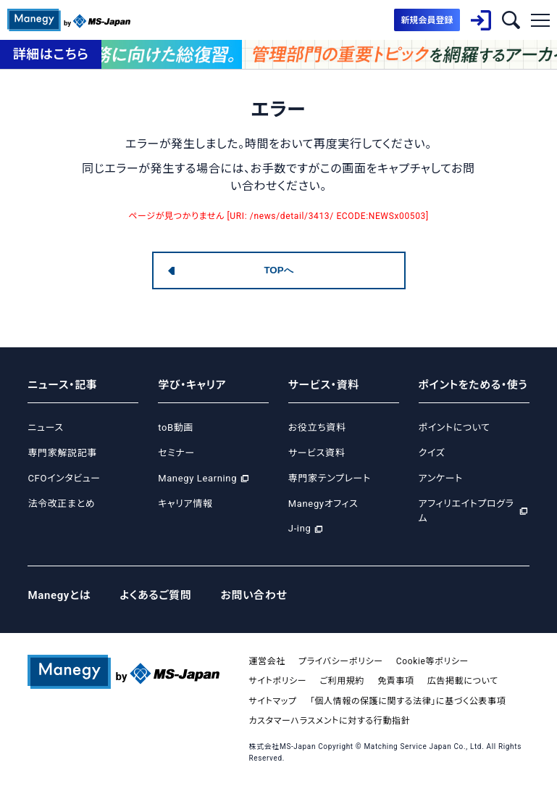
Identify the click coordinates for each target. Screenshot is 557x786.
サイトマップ (272, 701)
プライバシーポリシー (340, 661)
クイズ (432, 452)
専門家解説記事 (62, 452)
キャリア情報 (185, 503)
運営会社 (266, 661)
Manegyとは (59, 595)
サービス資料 (316, 452)
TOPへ (278, 270)
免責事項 (395, 681)
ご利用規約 (341, 681)
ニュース (45, 427)
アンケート (441, 478)
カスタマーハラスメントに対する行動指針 (329, 721)
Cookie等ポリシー (432, 661)
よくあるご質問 (155, 595)
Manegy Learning (197, 478)
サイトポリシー (277, 681)
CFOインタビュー (64, 478)
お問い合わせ (254, 595)
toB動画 (175, 427)
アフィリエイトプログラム (466, 511)
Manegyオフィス (323, 503)
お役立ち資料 (317, 427)
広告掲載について (462, 681)
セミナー (176, 452)
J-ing (299, 528)
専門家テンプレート (329, 478)
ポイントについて (454, 427)
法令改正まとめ (61, 503)
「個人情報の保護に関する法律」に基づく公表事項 (408, 701)
